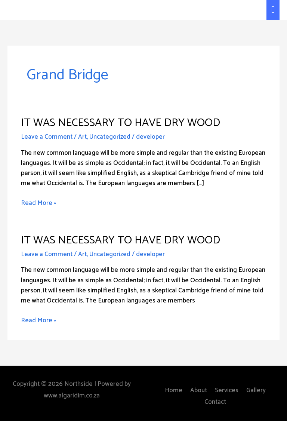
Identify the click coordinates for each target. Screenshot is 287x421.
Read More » (38, 203)
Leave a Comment (46, 137)
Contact (215, 402)
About (198, 390)
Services (226, 390)
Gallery (256, 390)
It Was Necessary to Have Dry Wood (120, 123)
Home (173, 390)
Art (82, 137)
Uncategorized (109, 137)
